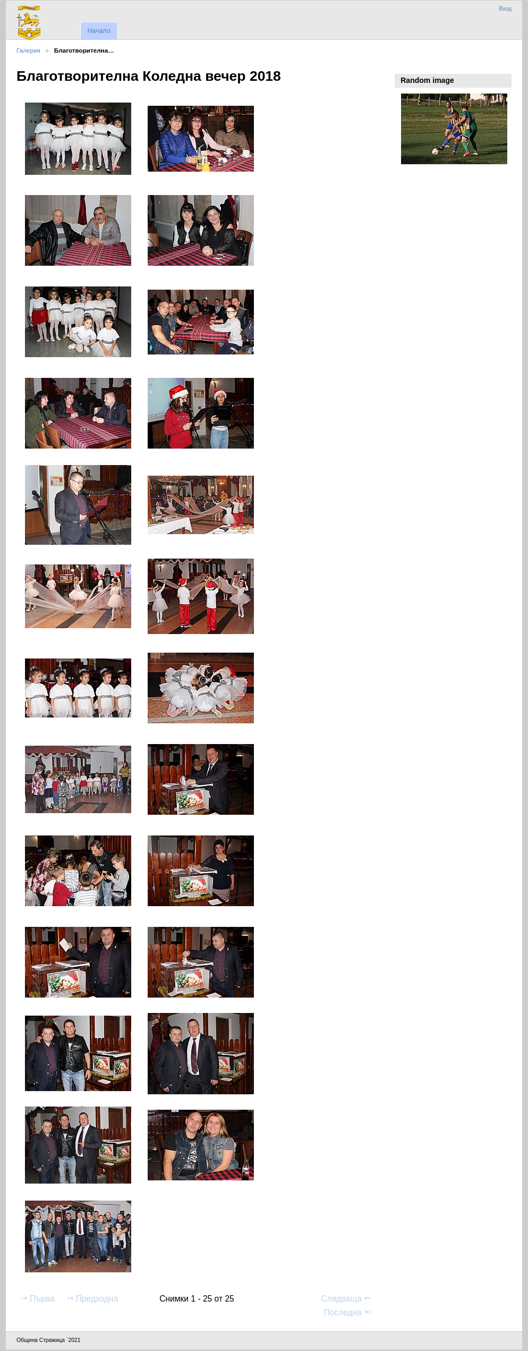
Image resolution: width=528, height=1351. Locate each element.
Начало (98, 31)
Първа (37, 1298)
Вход (505, 9)
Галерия (28, 50)
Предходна (92, 1298)
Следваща (346, 1298)
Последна (347, 1312)
